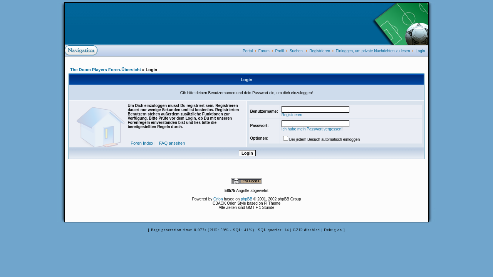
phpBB (246, 199)
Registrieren (319, 51)
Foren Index (142, 143)
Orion (218, 199)
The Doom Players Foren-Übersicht (105, 69)
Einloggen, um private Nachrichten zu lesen (373, 51)
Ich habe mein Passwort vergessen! (312, 129)
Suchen (296, 51)
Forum (264, 51)
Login (420, 51)
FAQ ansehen (172, 143)
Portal (248, 51)
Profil (279, 51)
